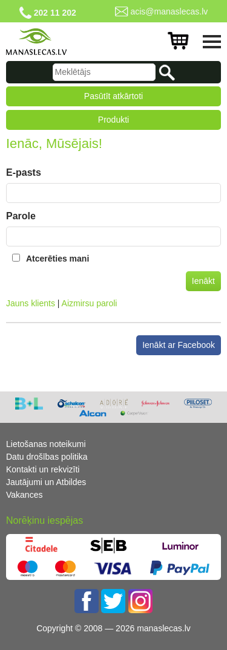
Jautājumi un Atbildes (46, 482)
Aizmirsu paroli (89, 303)
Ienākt (203, 281)
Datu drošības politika (47, 457)
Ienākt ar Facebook (178, 345)
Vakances (24, 495)
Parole (21, 216)
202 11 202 (55, 13)
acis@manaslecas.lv (169, 11)
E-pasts (23, 172)
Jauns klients (30, 303)
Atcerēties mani (57, 258)
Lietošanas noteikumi (46, 444)
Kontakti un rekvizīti (42, 469)
